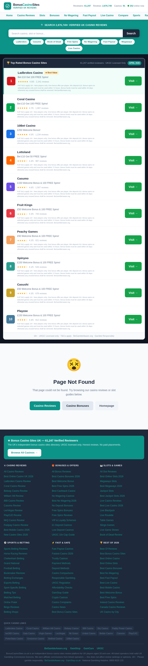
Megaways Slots (108, 481)
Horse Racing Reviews (15, 553)
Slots (42, 15)
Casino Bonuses (77, 405)
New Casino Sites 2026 (16, 534)
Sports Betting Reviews (16, 548)
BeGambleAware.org (55, 648)
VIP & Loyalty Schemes (64, 520)
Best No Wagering (109, 573)
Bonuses (55, 15)
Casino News (59, 607)
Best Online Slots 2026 (112, 476)
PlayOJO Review (12, 515)
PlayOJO (133, 633)
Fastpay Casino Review (16, 525)
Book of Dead (54, 42)
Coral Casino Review (14, 486)
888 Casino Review (14, 500)
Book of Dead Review (111, 534)
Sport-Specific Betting (15, 587)
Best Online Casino (110, 558)
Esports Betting (11, 582)
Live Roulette (107, 515)
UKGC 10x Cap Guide (63, 534)
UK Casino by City (109, 612)
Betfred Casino (55, 638)
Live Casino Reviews (110, 500)
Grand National (11, 563)
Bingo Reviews (11, 607)
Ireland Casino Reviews (112, 602)
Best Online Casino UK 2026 (18, 476)
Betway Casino (71, 628)
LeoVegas (60, 633)
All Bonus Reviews (61, 471)
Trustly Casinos (60, 558)
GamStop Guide (60, 592)
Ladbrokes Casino (14, 628)
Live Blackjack (107, 510)
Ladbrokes (21, 42)
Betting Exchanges (13, 578)
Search (131, 33)
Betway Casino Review (16, 491)
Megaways (126, 42)
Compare (123, 15)
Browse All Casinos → (24, 452)
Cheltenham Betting (14, 558)
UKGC (100, 648)
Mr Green (73, 633)
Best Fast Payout (109, 578)
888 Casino (88, 628)
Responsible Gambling (63, 578)
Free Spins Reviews (62, 515)
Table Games (107, 520)
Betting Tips (10, 592)
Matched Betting (12, 597)
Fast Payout (89, 15)
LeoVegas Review (13, 510)
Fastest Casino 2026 (62, 553)
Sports (136, 15)
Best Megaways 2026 (111, 486)
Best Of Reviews (108, 548)
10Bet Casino (72, 638)
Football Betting (12, 568)
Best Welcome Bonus (63, 481)
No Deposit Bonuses (62, 505)
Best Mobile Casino (110, 587)
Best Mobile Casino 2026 (16, 530)
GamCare (88, 648)
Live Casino (107, 15)
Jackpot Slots (107, 491)
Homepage (106, 405)
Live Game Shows (109, 530)
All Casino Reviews (14, 471)
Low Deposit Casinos (63, 530)
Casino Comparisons (62, 573)
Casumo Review (12, 505)
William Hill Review (13, 496)
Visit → (133, 80)
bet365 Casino (12, 633)
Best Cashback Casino (63, 491)
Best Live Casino (108, 582)
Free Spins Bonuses (62, 510)
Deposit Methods (60, 568)
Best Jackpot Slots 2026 (112, 496)
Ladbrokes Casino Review (17, 481)
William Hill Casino (51, 628)
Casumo (37, 42)
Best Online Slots (109, 563)
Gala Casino (29, 633)
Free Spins (72, 42)
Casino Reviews (26, 15)
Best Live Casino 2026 (111, 505)
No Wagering (71, 15)
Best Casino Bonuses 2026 (66, 476)
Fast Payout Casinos (62, 548)
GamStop (75, 648)
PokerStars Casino (14, 638)
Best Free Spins (108, 597)
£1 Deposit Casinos (62, 525)
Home (9, 15)
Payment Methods (61, 563)
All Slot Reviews (108, 471)
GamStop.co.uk (73, 660)
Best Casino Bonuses (111, 568)
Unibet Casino (88, 633)
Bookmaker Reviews (14, 573)
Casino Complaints (61, 602)
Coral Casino (33, 628)
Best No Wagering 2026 (64, 500)
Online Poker (10, 602)
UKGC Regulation (61, 582)
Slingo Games (107, 525)
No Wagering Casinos (63, 496)
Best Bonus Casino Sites (64, 612)
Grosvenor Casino (35, 638)
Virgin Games (45, 633)
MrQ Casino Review (14, 520)
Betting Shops (11, 612)
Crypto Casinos (60, 597)
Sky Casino (102, 628)
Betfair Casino (106, 633)
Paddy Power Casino (122, 628)
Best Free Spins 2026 (63, 486)
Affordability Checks (62, 587)
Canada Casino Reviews (112, 607)
